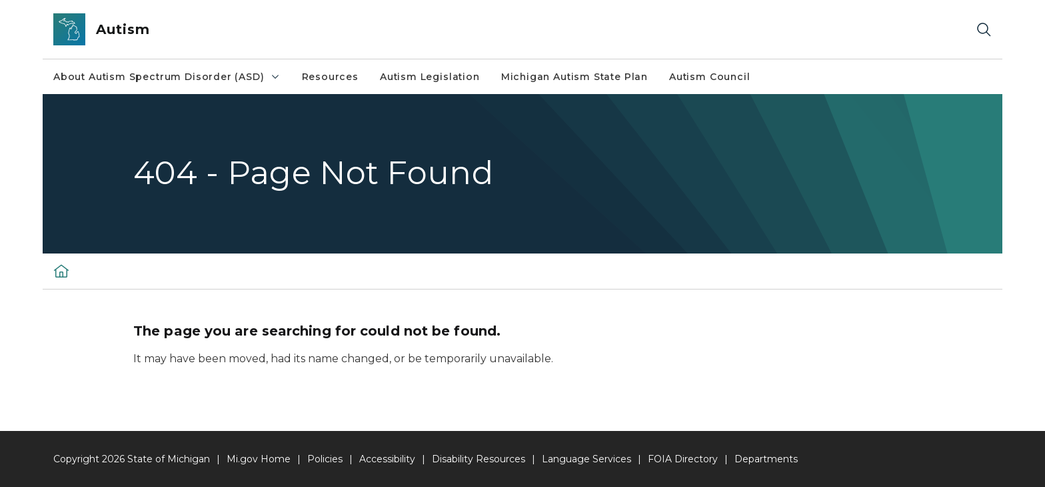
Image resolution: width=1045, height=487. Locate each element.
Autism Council (709, 77)
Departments (766, 459)
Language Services (586, 459)
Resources (330, 77)
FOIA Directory (683, 459)
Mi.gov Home (259, 459)
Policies (325, 459)
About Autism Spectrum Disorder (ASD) (167, 77)
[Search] (984, 29)
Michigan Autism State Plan (574, 77)
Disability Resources (478, 459)
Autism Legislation (430, 77)
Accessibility (387, 459)
